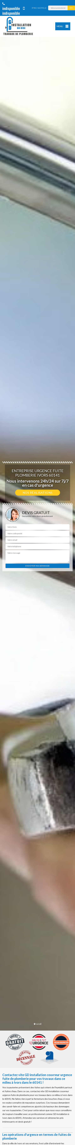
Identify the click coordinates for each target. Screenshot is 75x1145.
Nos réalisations (38, 492)
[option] (37, 572)
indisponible (11, 6)
